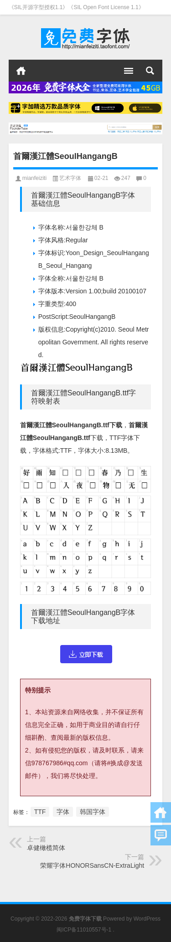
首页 (21, 71)
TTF (40, 811)
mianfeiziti (34, 178)
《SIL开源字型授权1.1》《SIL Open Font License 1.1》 (76, 7)
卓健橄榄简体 (46, 847)
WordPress (147, 919)
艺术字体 (70, 178)
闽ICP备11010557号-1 (84, 930)
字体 (63, 811)
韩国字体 (92, 811)
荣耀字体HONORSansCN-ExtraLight (92, 865)
